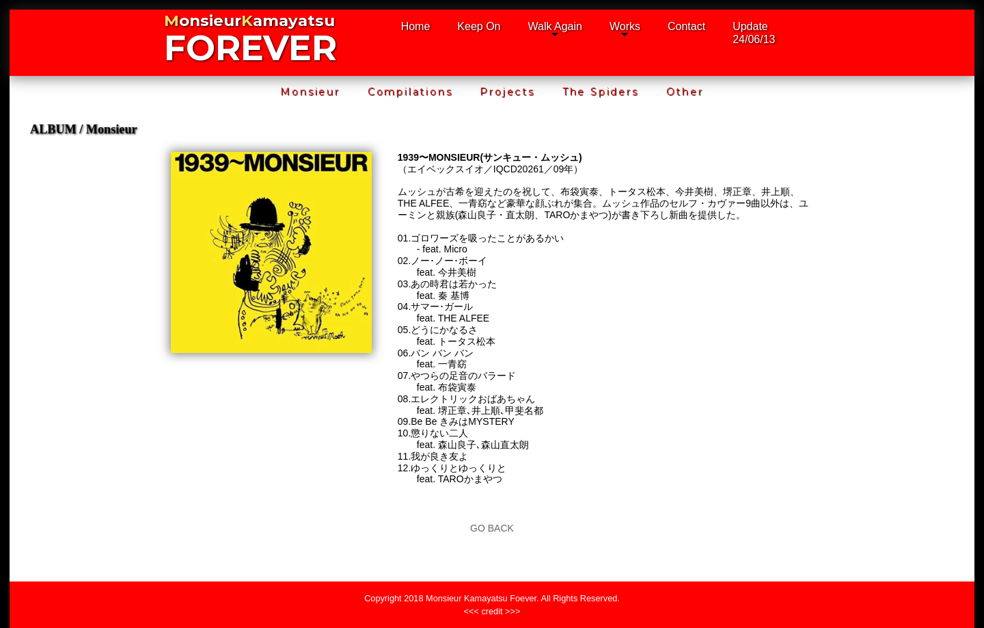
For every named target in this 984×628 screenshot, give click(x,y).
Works (625, 26)
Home (415, 26)
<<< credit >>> (492, 611)
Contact (686, 26)
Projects (507, 92)
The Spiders (600, 92)
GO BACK (492, 528)
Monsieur (310, 92)
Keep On (478, 26)
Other (685, 92)
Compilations (410, 92)
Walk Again (555, 26)
